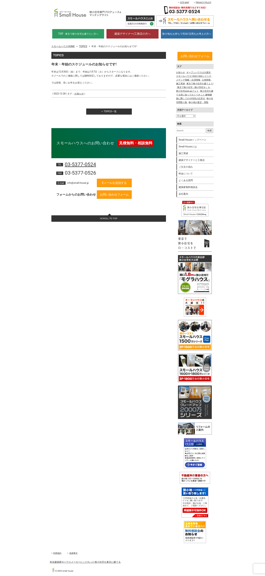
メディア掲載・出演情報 (188, 80)
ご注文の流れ (186, 166)
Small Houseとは (188, 146)
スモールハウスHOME (63, 46)
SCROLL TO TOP (108, 218)
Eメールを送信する (114, 183)
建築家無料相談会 (188, 187)
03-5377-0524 (80, 164)
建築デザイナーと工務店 (192, 160)
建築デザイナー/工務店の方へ (132, 33)
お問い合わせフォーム (114, 194)
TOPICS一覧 (110, 111)
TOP (78, 33)
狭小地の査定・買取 (198, 102)
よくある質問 (186, 180)
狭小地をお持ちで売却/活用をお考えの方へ (186, 33)
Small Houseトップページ (192, 139)
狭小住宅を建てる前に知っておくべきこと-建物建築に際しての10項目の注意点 (194, 95)
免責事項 (73, 553)
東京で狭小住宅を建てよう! (199, 83)
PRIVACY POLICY (203, 2)
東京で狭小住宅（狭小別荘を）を (193, 87)
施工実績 (180, 83)
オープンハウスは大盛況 (198, 72)
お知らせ (79, 93)
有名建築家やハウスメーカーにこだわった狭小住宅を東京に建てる (85, 562)
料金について (186, 173)
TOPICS (83, 46)
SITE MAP (184, 2)
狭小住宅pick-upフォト (187, 91)
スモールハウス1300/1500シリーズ (193, 76)
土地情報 (206, 80)
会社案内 (183, 194)
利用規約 (57, 553)
